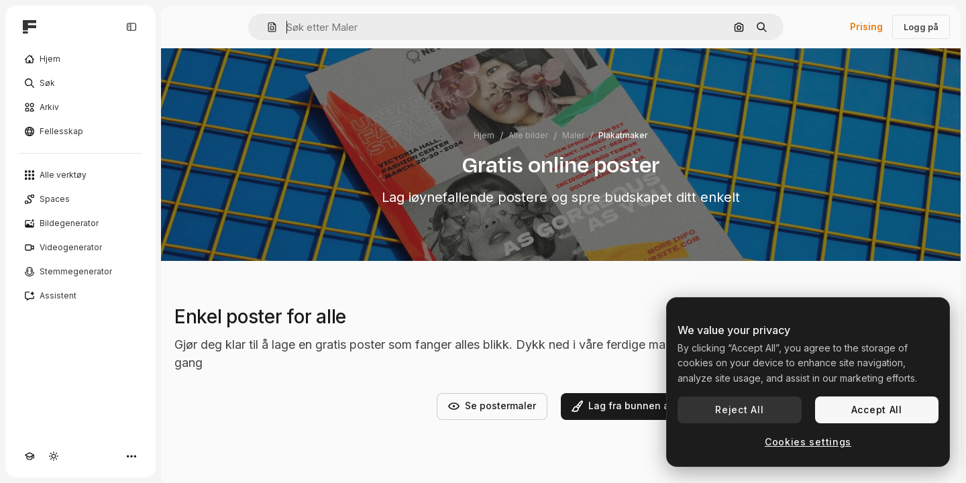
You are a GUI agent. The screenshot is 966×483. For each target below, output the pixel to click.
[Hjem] (80, 59)
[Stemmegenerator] (80, 271)
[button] (266, 27)
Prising (866, 26)
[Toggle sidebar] (131, 27)
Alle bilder (528, 135)
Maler (573, 135)
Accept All (876, 409)
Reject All (739, 409)
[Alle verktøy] (80, 175)
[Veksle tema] (53, 456)
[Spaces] (80, 199)
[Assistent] (80, 296)
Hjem (484, 135)
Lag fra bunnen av (623, 406)
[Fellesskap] (80, 131)
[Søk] (80, 83)
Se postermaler (492, 406)
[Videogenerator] (80, 247)
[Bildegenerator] (80, 223)
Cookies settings (808, 441)
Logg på (921, 26)
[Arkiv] (80, 107)
